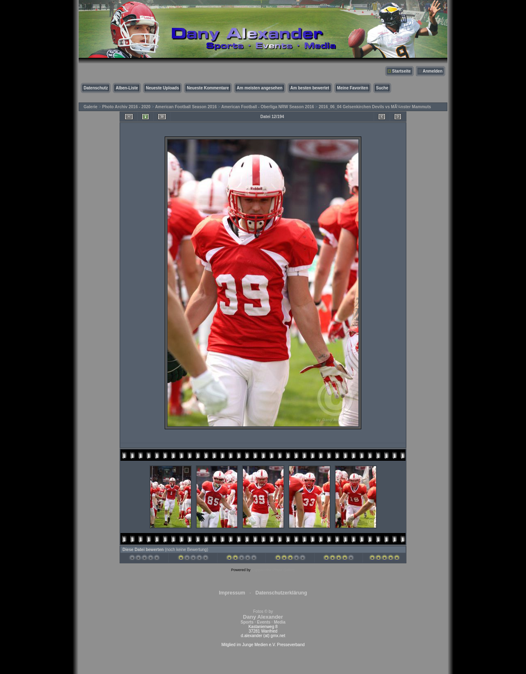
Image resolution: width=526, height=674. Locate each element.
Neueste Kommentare (208, 88)
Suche (382, 88)
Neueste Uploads (162, 88)
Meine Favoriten (352, 88)
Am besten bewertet (309, 88)
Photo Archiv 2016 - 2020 (126, 107)
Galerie (90, 107)
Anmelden (432, 71)
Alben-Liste (127, 88)
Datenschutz (96, 88)
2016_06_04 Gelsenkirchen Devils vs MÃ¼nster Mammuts (375, 107)
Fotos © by (262, 616)
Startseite (401, 71)
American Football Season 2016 (186, 107)
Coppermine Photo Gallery (273, 570)
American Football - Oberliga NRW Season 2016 (267, 107)
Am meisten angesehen (260, 88)
